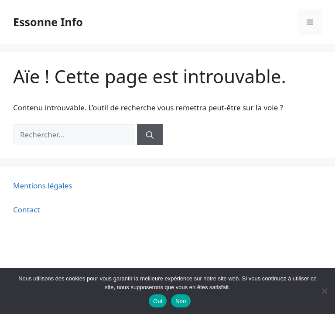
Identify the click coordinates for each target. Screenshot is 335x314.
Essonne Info (48, 21)
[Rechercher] (150, 134)
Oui (157, 301)
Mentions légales (42, 186)
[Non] (324, 291)
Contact (26, 210)
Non (180, 301)
